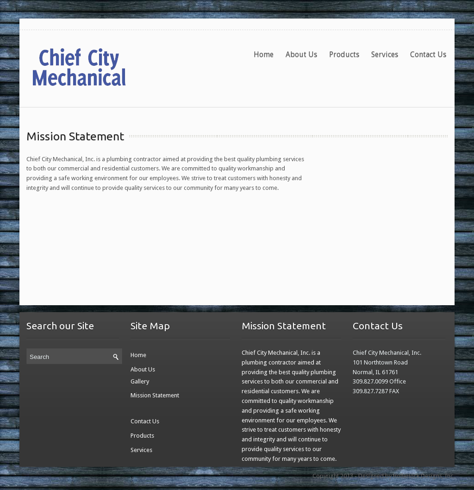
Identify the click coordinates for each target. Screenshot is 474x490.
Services (384, 54)
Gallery (140, 381)
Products (344, 54)
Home (264, 54)
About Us (301, 54)
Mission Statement (75, 136)
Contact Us (428, 54)
